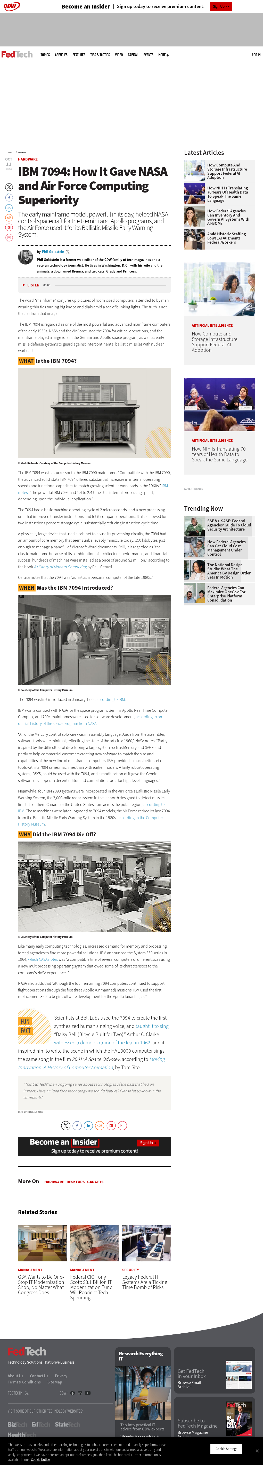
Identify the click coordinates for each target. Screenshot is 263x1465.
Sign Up (219, 6)
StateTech (67, 1424)
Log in (256, 54)
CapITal (133, 55)
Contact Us (39, 1376)
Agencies (61, 55)
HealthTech (22, 1435)
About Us (15, 1376)
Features (78, 55)
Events (148, 55)
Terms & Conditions (24, 1382)
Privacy (61, 1376)
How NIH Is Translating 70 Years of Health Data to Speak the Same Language (227, 194)
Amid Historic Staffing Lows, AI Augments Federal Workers (226, 238)
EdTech (41, 1424)
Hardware (22, 152)
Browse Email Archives (189, 1385)
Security (130, 1270)
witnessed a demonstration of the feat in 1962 (102, 1042)
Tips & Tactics (100, 55)
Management (30, 1270)
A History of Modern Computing (60, 567)
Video (119, 55)
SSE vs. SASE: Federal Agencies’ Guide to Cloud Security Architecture (229, 584)
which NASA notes (43, 959)
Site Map (54, 1382)
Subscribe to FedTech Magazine (198, 1424)
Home (10, 152)
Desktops (76, 1181)
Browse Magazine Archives (193, 1434)
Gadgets (95, 1181)
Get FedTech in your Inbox (192, 1374)
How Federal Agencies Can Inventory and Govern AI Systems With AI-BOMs (228, 217)
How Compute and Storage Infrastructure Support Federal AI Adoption (227, 171)
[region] (131, 1451)
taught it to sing (152, 1026)
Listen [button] (33, 285)
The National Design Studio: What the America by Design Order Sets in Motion (229, 630)
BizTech (17, 1424)
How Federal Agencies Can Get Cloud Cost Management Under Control (226, 607)
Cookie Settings (226, 1449)
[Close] (257, 1450)
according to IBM (110, 699)
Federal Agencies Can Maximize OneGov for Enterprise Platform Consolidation (226, 653)
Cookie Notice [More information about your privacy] (40, 1460)
